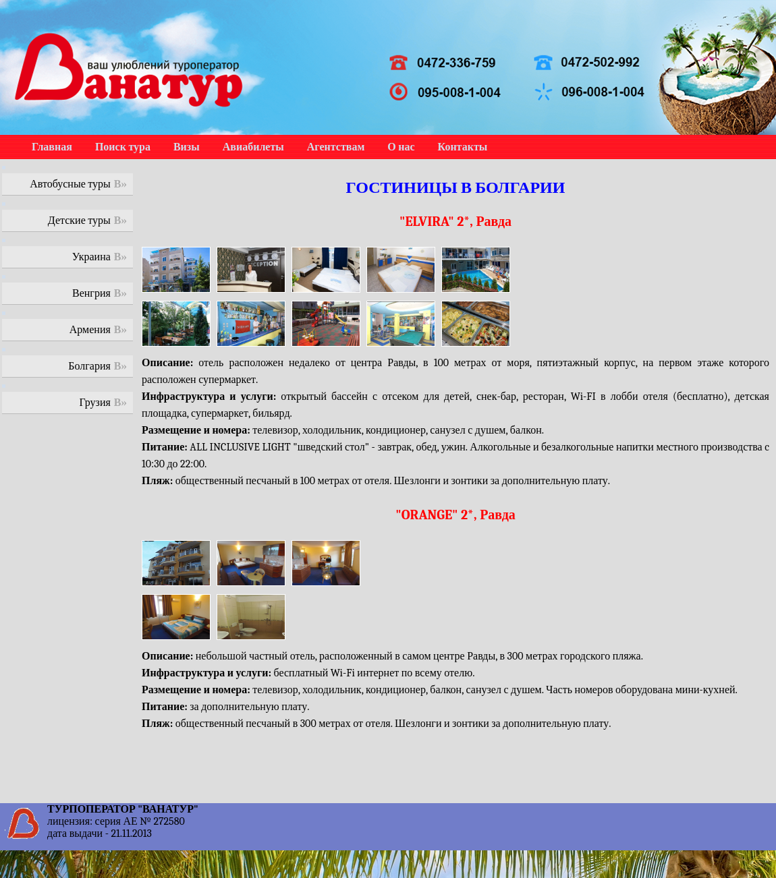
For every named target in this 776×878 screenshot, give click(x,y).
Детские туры (79, 220)
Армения (90, 330)
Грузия (95, 403)
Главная (52, 147)
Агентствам (335, 147)
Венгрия (91, 293)
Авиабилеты (253, 147)
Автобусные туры (70, 184)
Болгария (89, 366)
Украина (91, 257)
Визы (186, 147)
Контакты (463, 147)
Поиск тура (122, 147)
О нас (400, 147)
